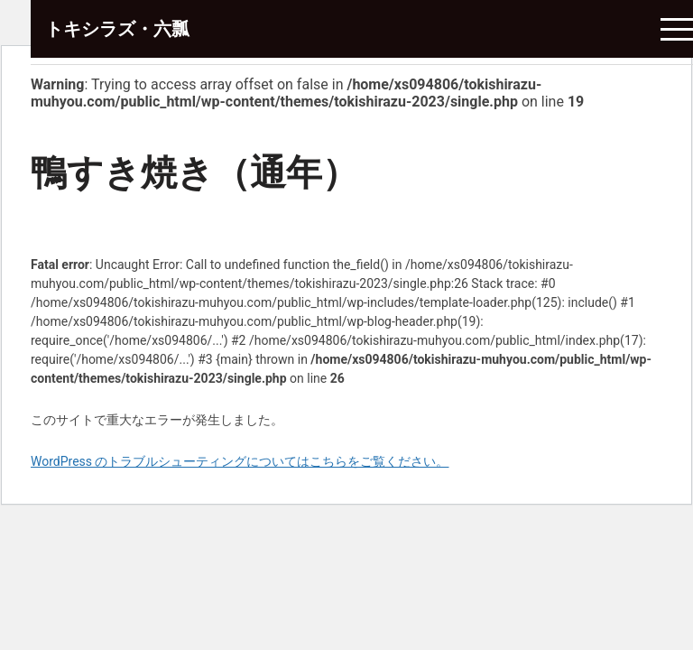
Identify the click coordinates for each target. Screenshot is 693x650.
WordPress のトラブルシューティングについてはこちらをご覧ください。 (240, 461)
